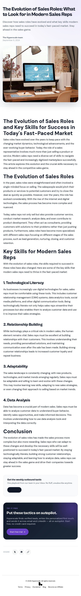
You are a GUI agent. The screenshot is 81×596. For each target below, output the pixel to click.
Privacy (27, 587)
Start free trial (17, 532)
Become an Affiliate (55, 587)
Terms (20, 587)
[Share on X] (14, 551)
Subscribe (14, 490)
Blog (44, 587)
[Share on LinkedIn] (21, 551)
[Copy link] (28, 551)
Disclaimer (37, 587)
